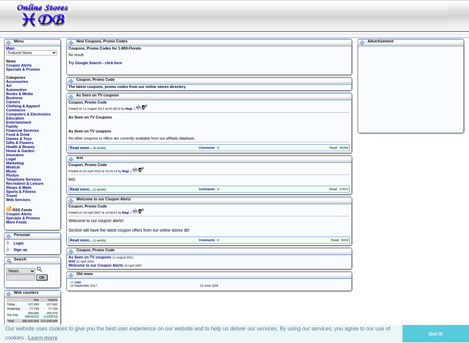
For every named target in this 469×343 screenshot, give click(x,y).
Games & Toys (19, 139)
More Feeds (16, 222)
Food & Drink (18, 134)
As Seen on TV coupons (90, 257)
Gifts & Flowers (20, 143)
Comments (207, 147)
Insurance (15, 155)
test (72, 261)
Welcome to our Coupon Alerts (96, 265)
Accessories (17, 81)
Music (11, 171)
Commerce (15, 110)
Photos (12, 175)
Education (15, 118)
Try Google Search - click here (95, 63)
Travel (11, 196)
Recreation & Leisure (24, 183)
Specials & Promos (23, 69)
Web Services (18, 200)
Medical (13, 167)
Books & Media (19, 94)
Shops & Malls (19, 187)
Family (12, 126)
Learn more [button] (42, 338)
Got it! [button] (436, 334)
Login (19, 243)
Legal (11, 159)
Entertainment (18, 122)
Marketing (15, 163)
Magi (128, 108)
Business (14, 98)
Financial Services (22, 130)
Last (78, 282)
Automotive (16, 90)
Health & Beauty (20, 147)
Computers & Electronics (28, 114)
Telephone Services (23, 179)
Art (9, 86)
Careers (13, 102)
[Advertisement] (317, 15)
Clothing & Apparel (23, 106)
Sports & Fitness (21, 191)
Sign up (20, 250)
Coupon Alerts (19, 65)
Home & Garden (20, 151)
